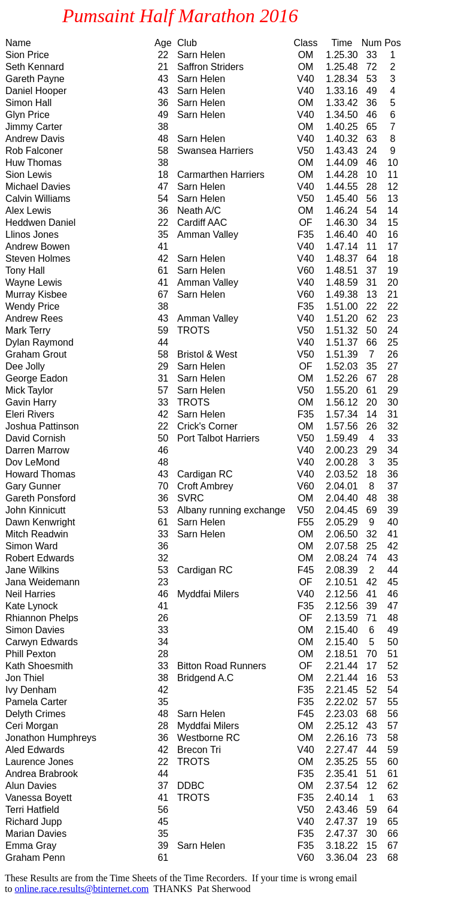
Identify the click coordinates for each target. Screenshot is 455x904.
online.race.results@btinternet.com (81, 889)
